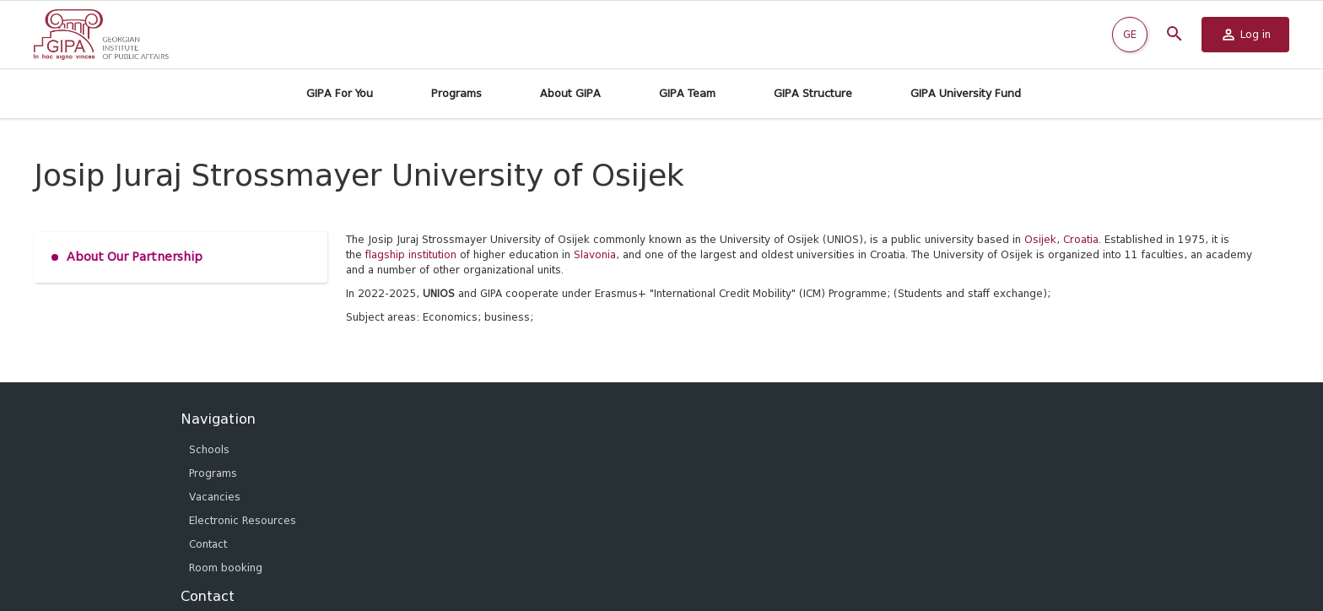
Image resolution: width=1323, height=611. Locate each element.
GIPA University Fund (965, 93)
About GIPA (570, 93)
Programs (456, 93)
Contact (208, 544)
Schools (209, 449)
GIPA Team (687, 93)
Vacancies (214, 496)
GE (1130, 34)
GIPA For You (339, 93)
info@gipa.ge (585, 501)
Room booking (225, 567)
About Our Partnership (140, 257)
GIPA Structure (813, 93)
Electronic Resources (242, 520)
